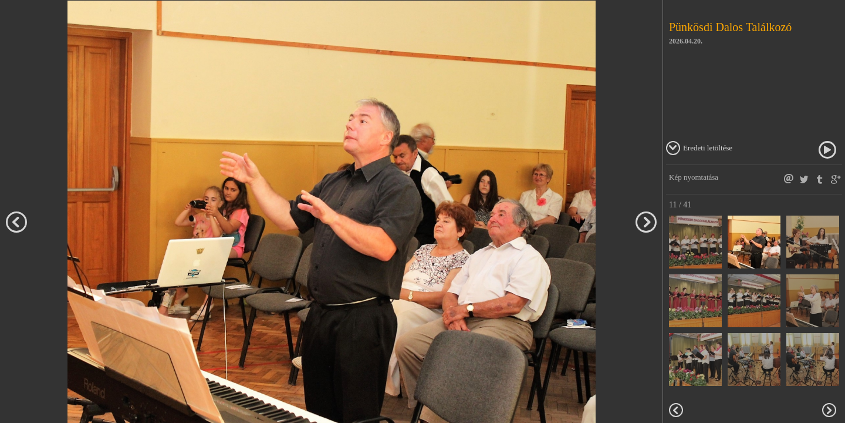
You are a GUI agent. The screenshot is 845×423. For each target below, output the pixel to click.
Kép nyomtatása (693, 177)
